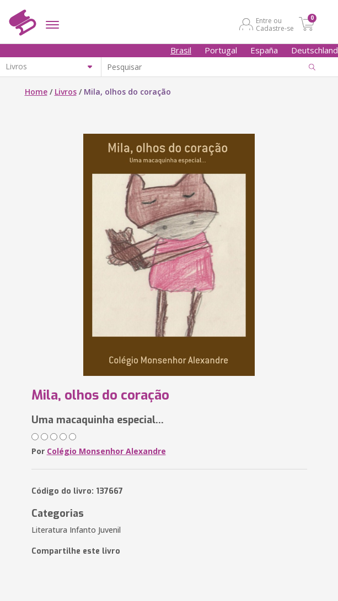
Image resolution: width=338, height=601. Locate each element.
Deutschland (314, 50)
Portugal (221, 50)
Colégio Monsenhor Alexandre (106, 451)
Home (36, 91)
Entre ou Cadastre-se (275, 24)
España (264, 50)
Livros (66, 91)
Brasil (180, 50)
